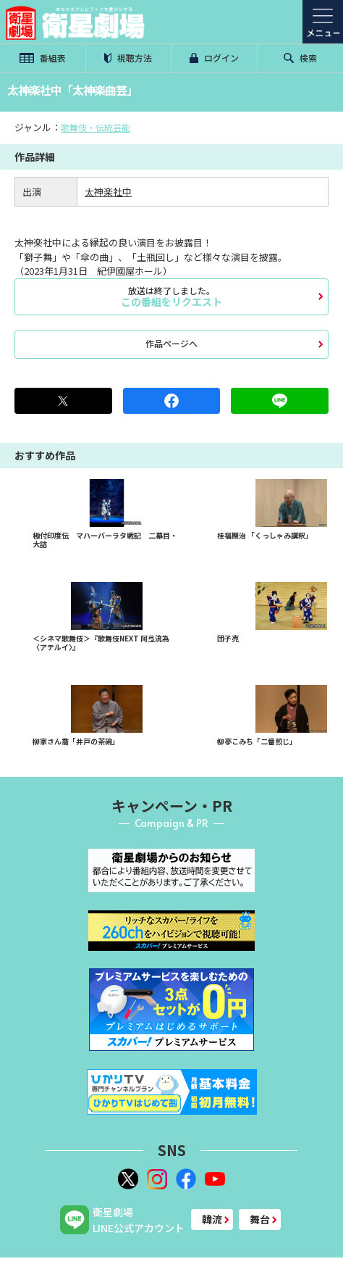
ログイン (214, 57)
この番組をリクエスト (171, 296)
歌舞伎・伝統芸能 (95, 127)
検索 (300, 57)
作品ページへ (171, 343)
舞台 (260, 1219)
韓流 (212, 1219)
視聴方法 (128, 57)
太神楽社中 (108, 192)
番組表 (43, 57)
